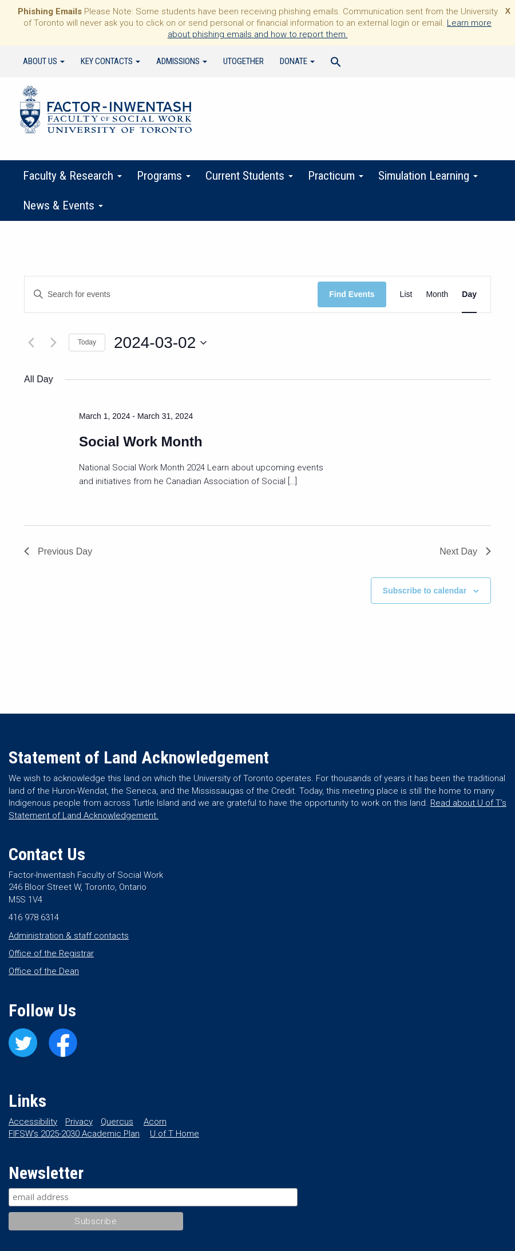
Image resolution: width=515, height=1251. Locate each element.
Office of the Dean (44, 971)
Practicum (335, 176)
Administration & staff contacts (69, 936)
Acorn (155, 1122)
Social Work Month (141, 441)
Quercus (117, 1122)
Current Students (249, 176)
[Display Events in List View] (406, 294)
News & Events (63, 205)
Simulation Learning (428, 176)
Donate (297, 61)
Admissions (181, 61)
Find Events (351, 294)
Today (87, 342)
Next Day (465, 551)
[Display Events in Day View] (469, 294)
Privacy (79, 1122)
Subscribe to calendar (424, 590)
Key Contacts (110, 61)
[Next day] (53, 343)
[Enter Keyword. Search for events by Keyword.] (171, 294)
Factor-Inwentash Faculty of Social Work (106, 111)
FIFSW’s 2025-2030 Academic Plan (74, 1134)
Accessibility (33, 1122)
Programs (164, 176)
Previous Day (58, 551)
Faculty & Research (72, 176)
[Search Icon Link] (336, 63)
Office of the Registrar (51, 953)
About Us (44, 61)
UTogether (243, 61)
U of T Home (174, 1134)
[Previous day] (31, 343)
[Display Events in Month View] (437, 294)
